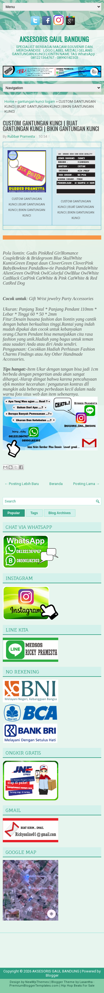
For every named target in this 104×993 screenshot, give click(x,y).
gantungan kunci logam (36, 101)
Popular (13, 513)
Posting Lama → (86, 484)
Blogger (52, 975)
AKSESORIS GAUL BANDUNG (54, 39)
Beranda (56, 484)
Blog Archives (60, 513)
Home (9, 101)
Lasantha (86, 982)
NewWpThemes (37, 982)
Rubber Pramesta (21, 136)
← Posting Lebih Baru (21, 484)
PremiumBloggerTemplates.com (34, 985)
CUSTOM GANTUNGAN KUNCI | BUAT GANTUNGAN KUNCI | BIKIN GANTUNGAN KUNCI (51, 125)
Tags (34, 513)
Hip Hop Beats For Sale (78, 985)
